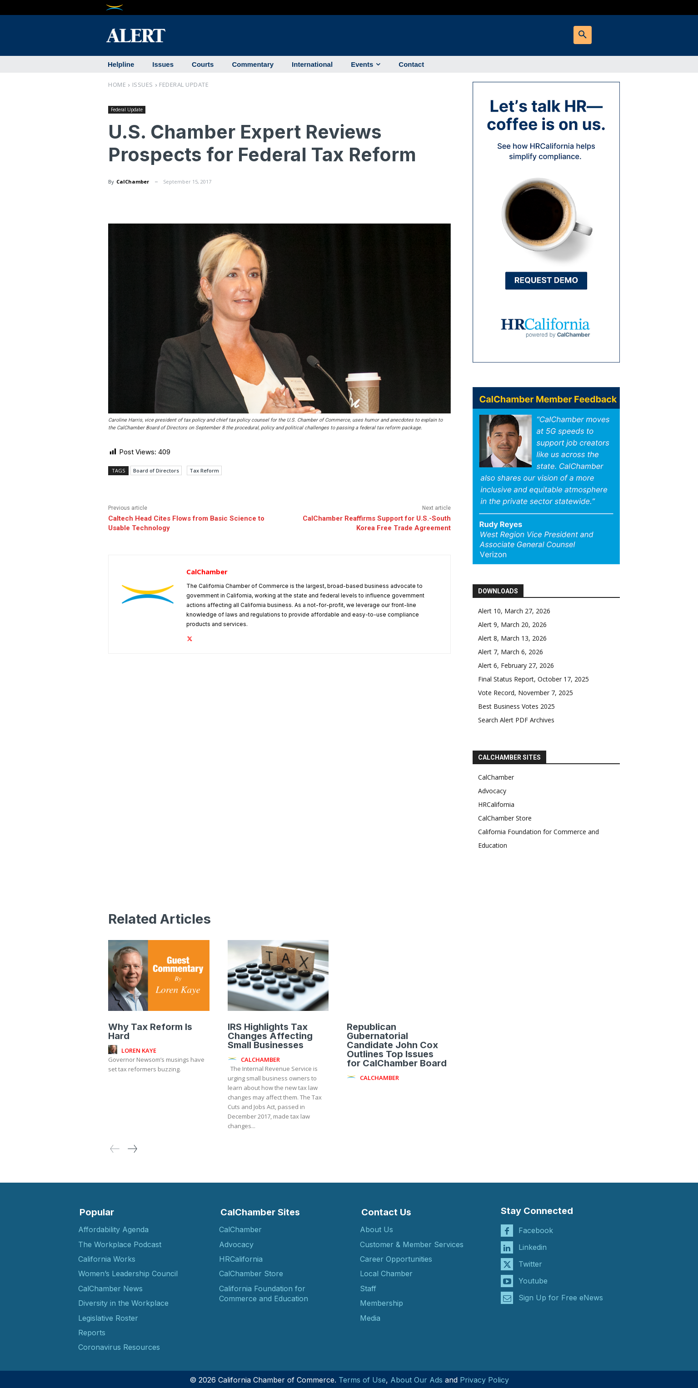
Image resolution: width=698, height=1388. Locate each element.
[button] (582, 35)
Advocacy (492, 790)
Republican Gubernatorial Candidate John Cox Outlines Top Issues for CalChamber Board (397, 1042)
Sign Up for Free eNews (561, 1295)
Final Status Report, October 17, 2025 (533, 679)
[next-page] (132, 1146)
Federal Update (184, 84)
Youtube (533, 1278)
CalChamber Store (505, 818)
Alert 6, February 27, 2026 (516, 665)
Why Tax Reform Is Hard (150, 1029)
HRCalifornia (496, 804)
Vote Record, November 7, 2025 (525, 692)
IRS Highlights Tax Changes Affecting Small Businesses (270, 1033)
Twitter (530, 1261)
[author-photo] (114, 1048)
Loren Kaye (138, 1048)
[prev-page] (115, 1146)
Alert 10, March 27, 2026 (514, 611)
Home (117, 84)
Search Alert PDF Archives (516, 720)
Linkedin (533, 1244)
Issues (142, 84)
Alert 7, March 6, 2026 (510, 651)
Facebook (536, 1228)
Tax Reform (204, 470)
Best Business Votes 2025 (516, 706)
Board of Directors (156, 470)
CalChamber (132, 181)
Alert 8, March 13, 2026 (512, 638)
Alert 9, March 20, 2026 (512, 624)
